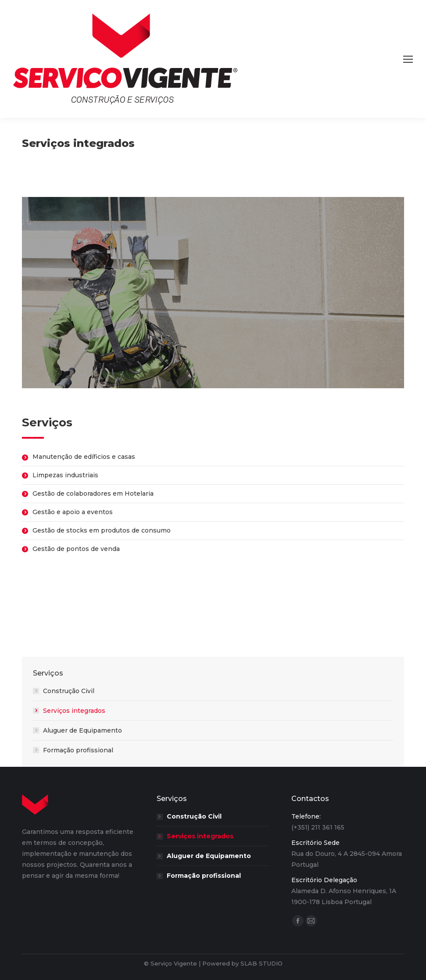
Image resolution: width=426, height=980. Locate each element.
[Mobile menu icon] (408, 59)
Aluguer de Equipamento (82, 730)
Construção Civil (68, 691)
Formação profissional (78, 750)
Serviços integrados (74, 711)
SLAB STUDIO (261, 963)
